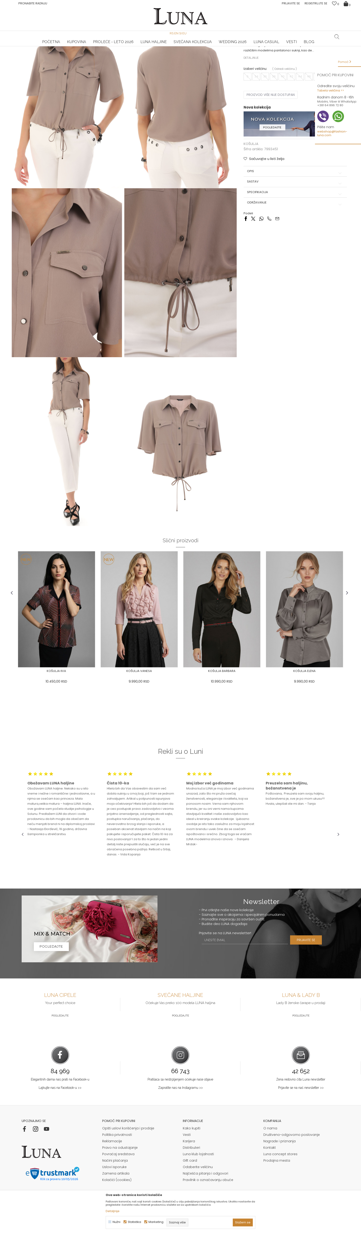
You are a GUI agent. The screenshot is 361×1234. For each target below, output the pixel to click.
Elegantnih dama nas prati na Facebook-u (60, 1089)
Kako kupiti (191, 1138)
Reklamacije (112, 1151)
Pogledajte (60, 1025)
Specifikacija (288, 233)
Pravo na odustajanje (120, 1157)
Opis (288, 212)
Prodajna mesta (276, 1170)
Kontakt (269, 1157)
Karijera (189, 1151)
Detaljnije (247, 100)
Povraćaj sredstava (118, 1164)
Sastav (288, 222)
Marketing (155, 1222)
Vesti (187, 1145)
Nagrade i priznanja (279, 1151)
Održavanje (288, 243)
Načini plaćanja (115, 1170)
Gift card (190, 1170)
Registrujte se (316, 3)
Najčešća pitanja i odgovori (205, 1183)
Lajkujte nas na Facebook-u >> (60, 1097)
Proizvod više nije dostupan (267, 137)
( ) (281, 111)
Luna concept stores (280, 1164)
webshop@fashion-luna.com (332, 133)
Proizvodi (57, 53)
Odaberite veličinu (198, 1177)
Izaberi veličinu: (252, 111)
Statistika (134, 1222)
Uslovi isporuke (114, 1177)
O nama (270, 1138)
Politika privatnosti (117, 1145)
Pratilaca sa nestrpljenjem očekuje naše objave (180, 1089)
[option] (75, 46)
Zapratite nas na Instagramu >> (180, 1097)
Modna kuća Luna (34, 53)
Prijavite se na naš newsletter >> (301, 1097)
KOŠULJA (73, 53)
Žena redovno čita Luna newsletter (300, 1089)
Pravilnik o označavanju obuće (208, 1190)
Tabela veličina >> (330, 90)
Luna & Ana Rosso (286, 46)
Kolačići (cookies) (116, 1190)
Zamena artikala (115, 1183)
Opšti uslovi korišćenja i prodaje (128, 1138)
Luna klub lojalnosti (198, 1164)
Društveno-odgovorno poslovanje (291, 1145)
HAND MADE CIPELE (75, 46)
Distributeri (191, 1157)
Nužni (116, 1222)
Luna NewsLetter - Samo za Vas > (181, 46)
